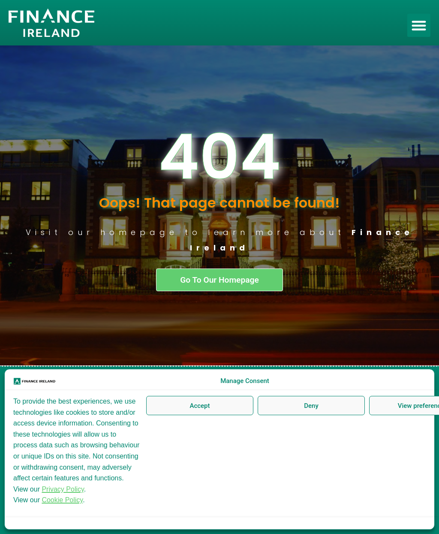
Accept (199, 406)
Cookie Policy (62, 500)
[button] (418, 25)
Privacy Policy (63, 489)
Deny (311, 406)
